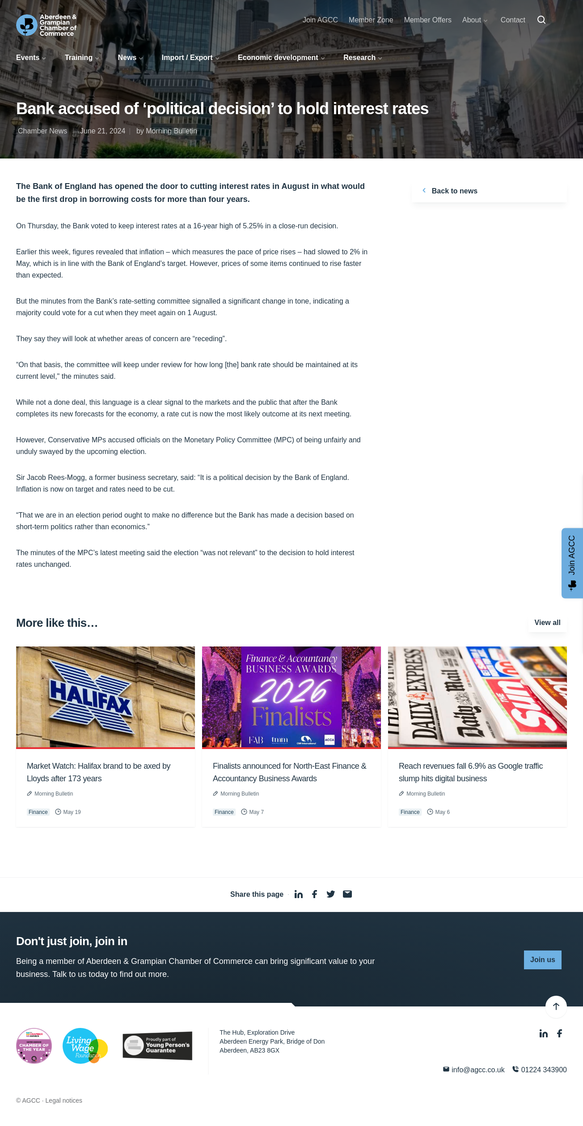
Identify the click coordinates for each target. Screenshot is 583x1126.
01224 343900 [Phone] (539, 1069)
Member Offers (428, 20)
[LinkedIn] (544, 1033)
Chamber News (42, 131)
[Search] (541, 20)
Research (359, 57)
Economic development (278, 57)
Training (79, 57)
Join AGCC (320, 20)
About (471, 20)
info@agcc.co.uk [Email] (474, 1069)
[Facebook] (559, 1033)
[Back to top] (556, 1007)
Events (27, 57)
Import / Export (187, 57)
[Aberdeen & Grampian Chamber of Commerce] (46, 25)
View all (548, 622)
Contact (513, 20)
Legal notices (64, 1100)
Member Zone (371, 20)
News (127, 57)
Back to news (448, 190)
